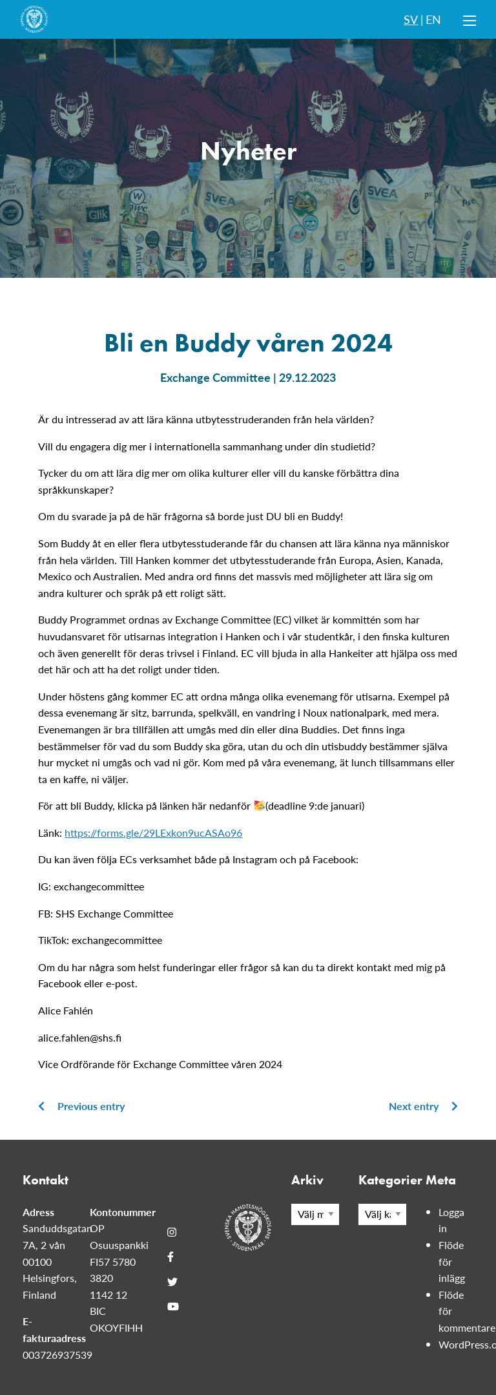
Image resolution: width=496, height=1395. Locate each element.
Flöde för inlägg (452, 1261)
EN (433, 19)
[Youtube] (173, 1306)
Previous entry (81, 1105)
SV (411, 19)
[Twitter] (172, 1282)
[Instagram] (172, 1232)
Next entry (423, 1105)
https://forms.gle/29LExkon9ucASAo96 (153, 832)
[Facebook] (170, 1256)
